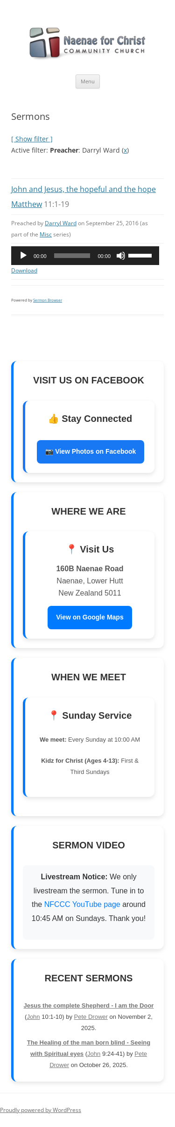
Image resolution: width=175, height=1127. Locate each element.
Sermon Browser (47, 299)
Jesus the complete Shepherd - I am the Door (89, 1005)
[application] (85, 255)
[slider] (72, 255)
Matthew (26, 204)
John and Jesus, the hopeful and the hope (83, 189)
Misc (46, 234)
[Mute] (121, 255)
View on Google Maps (89, 617)
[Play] (23, 255)
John (33, 1016)
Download (24, 270)
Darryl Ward (61, 223)
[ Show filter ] (32, 138)
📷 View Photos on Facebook (90, 451)
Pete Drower (91, 1016)
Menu (88, 81)
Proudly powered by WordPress (40, 1110)
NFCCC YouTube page (83, 904)
